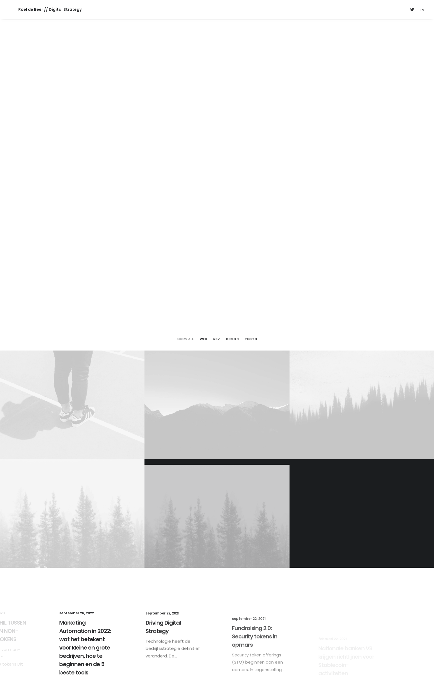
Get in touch (217, 608)
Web (203, 112)
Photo (251, 112)
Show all (185, 112)
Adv (216, 112)
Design (232, 112)
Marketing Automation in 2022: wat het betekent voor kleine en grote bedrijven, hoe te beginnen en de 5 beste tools (85, 427)
